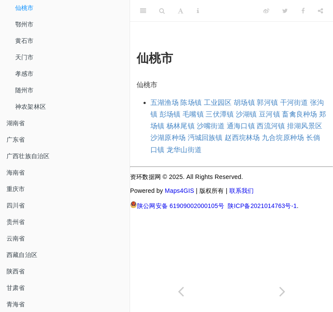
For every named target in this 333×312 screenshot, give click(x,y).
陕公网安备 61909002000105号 (177, 205)
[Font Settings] (180, 11)
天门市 (24, 57)
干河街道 (294, 102)
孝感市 (24, 73)
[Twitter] (285, 11)
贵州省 (16, 221)
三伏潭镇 (220, 114)
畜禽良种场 (299, 114)
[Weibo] (266, 11)
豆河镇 (269, 114)
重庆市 (16, 188)
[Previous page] (181, 291)
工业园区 (218, 102)
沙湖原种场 (168, 137)
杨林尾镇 (180, 126)
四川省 (16, 205)
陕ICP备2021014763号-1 (262, 205)
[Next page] (282, 291)
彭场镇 (170, 114)
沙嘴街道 (211, 126)
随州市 (24, 90)
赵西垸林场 (242, 137)
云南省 (16, 238)
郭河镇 (267, 102)
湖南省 (16, 123)
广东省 (16, 139)
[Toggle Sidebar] (143, 11)
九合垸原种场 (283, 137)
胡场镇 (244, 102)
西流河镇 (271, 126)
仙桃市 (24, 7)
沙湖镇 (246, 114)
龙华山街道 (184, 149)
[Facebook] (303, 11)
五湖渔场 (164, 102)
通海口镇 (241, 126)
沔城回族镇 (205, 137)
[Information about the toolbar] (198, 11)
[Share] (320, 11)
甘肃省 (16, 287)
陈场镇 (191, 102)
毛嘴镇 (193, 114)
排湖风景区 (304, 126)
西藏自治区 (22, 254)
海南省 (16, 172)
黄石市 (24, 40)
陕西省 (16, 271)
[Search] (162, 11)
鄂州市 (24, 24)
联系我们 (241, 190)
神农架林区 (30, 106)
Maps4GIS (179, 190)
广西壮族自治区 (28, 156)
